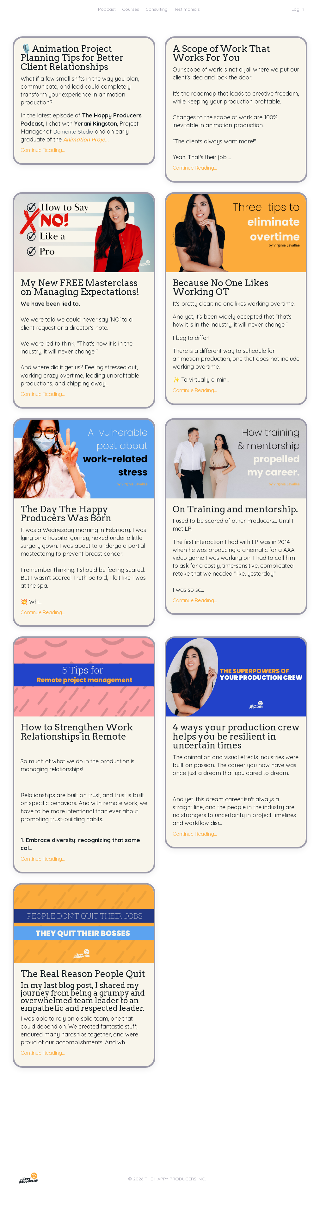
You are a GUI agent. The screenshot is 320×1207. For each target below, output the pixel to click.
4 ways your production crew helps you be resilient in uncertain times (234, 739)
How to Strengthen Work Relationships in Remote (79, 734)
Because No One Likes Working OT (223, 288)
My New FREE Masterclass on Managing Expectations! (82, 288)
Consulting (156, 9)
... (87, 140)
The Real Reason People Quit (75, 982)
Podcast (107, 9)
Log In (298, 9)
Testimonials (187, 9)
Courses (130, 9)
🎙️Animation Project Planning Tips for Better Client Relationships (75, 58)
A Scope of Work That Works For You (223, 53)
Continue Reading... (43, 151)
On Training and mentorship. (209, 515)
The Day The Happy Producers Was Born (68, 515)
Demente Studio (74, 132)
